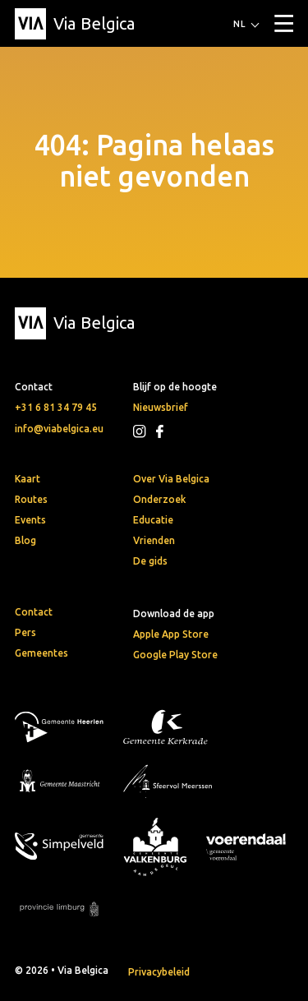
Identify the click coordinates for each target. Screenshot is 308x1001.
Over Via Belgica (171, 478)
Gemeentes (41, 653)
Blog (25, 540)
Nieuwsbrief (160, 407)
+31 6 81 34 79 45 (56, 407)
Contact (34, 612)
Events (30, 519)
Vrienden (154, 540)
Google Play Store (175, 654)
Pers (25, 632)
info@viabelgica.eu (59, 428)
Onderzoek (159, 499)
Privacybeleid (159, 971)
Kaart (27, 478)
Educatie (153, 519)
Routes (31, 499)
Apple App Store (171, 634)
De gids (150, 561)
